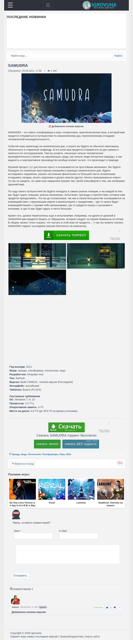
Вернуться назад (23, 463)
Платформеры (50, 454)
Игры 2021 (65, 454)
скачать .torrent (47, 444)
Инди (24, 454)
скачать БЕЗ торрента (81, 444)
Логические (34, 454)
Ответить (98, 607)
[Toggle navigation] (48, 5)
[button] (120, 463)
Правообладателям (71, 636)
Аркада (16, 454)
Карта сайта (92, 636)
